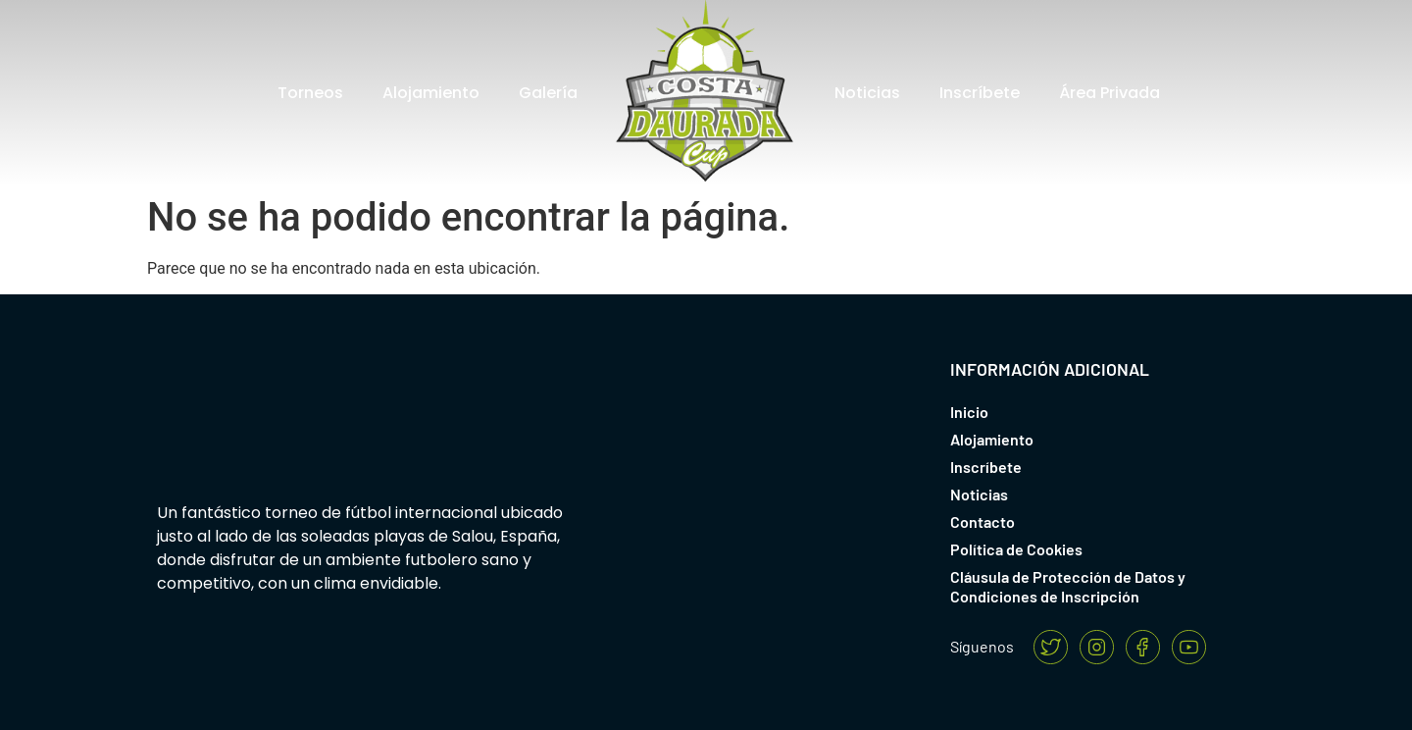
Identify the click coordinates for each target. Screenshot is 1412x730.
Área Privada (1109, 92)
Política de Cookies (1016, 549)
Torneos (310, 92)
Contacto (982, 521)
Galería (548, 92)
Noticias (867, 92)
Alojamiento (430, 92)
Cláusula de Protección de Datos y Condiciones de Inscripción (1067, 586)
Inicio (969, 411)
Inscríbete (979, 92)
